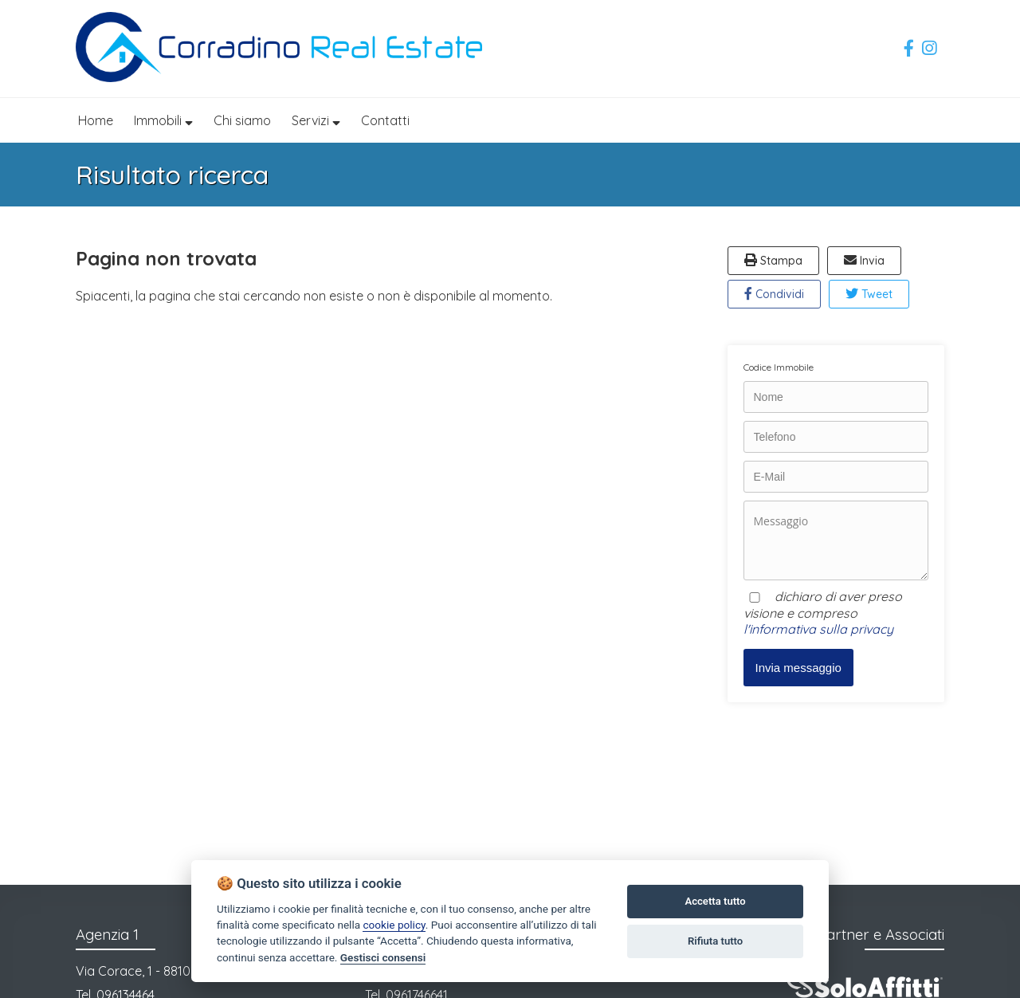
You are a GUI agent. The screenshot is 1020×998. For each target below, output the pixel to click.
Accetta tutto (715, 901)
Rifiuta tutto (715, 941)
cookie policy (394, 924)
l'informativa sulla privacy (818, 629)
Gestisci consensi (383, 957)
